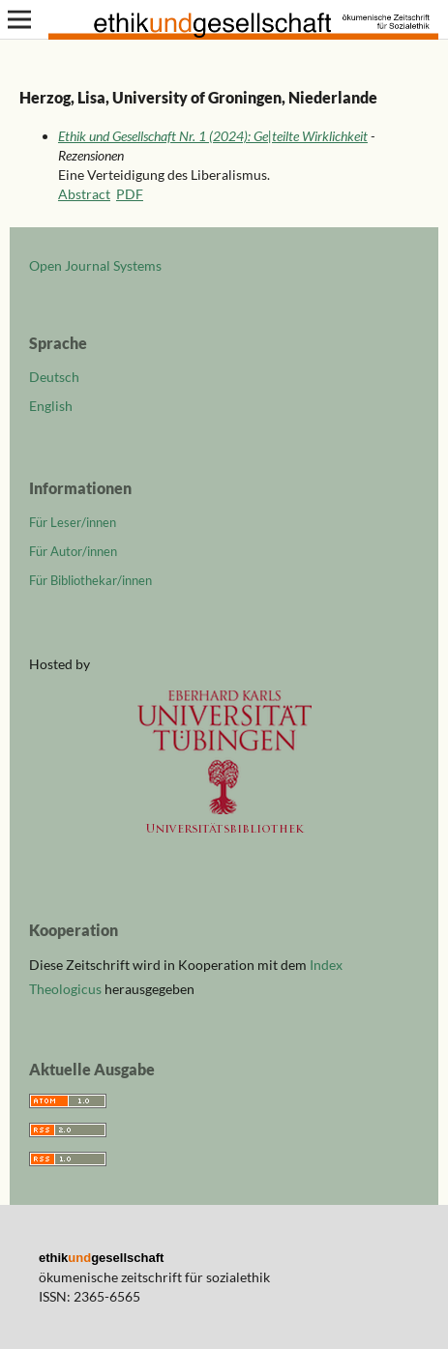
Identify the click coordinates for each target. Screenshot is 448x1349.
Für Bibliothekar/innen (90, 580)
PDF (129, 194)
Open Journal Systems (95, 265)
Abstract (84, 194)
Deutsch (54, 376)
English (51, 405)
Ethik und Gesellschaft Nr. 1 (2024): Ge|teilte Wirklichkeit (213, 136)
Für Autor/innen (73, 551)
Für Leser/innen (72, 522)
